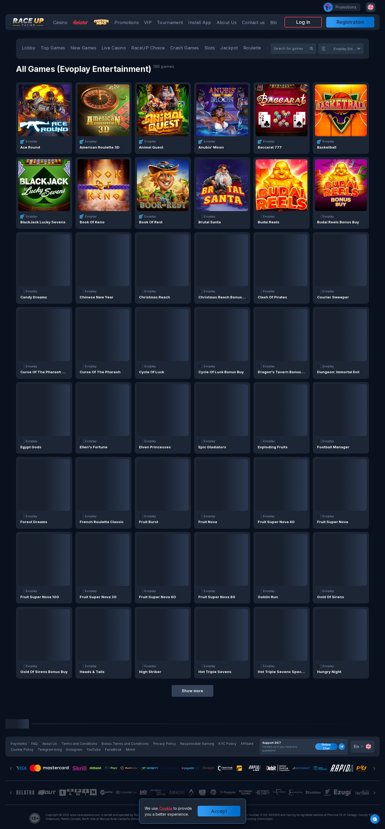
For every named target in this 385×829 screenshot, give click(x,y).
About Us (49, 744)
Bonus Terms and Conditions (125, 744)
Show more (192, 690)
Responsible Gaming (197, 744)
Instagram (74, 750)
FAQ (34, 744)
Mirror (130, 750)
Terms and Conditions (79, 744)
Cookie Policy (22, 750)
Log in (303, 22)
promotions (343, 7)
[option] (28, 48)
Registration (350, 22)
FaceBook (113, 750)
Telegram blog (50, 750)
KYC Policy (227, 744)
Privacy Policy (164, 744)
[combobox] (370, 7)
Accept (219, 811)
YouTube (93, 750)
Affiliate (247, 744)
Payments (19, 744)
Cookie (165, 808)
